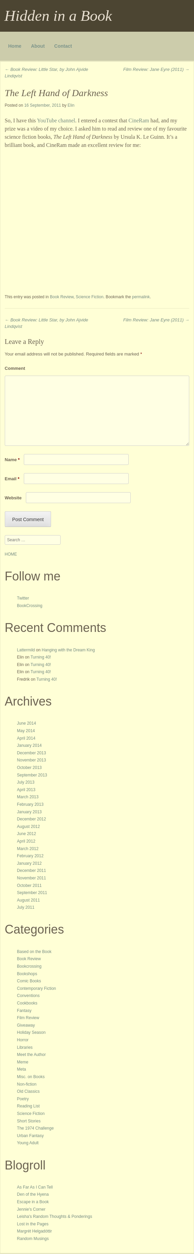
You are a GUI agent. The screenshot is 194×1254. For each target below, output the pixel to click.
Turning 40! (41, 657)
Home (14, 46)
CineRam (139, 120)
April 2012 (26, 841)
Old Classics (28, 1091)
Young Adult (28, 1142)
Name (12, 459)
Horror (23, 1040)
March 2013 (27, 797)
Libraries (25, 1047)
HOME (11, 554)
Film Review (28, 1017)
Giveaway (26, 1025)
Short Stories (29, 1121)
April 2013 (26, 789)
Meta (21, 1069)
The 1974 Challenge (35, 1128)
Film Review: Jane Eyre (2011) (156, 69)
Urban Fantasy (30, 1135)
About (38, 46)
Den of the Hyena (33, 1194)
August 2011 (28, 900)
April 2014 (26, 738)
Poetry (23, 1099)
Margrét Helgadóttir (34, 1231)
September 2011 (32, 892)
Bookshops (27, 973)
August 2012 (28, 826)
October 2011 (29, 885)
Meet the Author (31, 1054)
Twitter (23, 598)
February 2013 (30, 804)
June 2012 (26, 833)
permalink (141, 296)
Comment (15, 368)
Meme (22, 1062)
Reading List (28, 1106)
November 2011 (31, 878)
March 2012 (27, 848)
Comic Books (29, 981)
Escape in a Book (33, 1201)
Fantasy (24, 1010)
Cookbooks (27, 1003)
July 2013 (25, 782)
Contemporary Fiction (36, 988)
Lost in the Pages (33, 1224)
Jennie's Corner (31, 1209)
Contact (63, 46)
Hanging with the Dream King (68, 650)
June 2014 (26, 723)
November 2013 (31, 760)
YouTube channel (56, 120)
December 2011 (31, 870)
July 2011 (25, 907)
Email (12, 478)
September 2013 (32, 775)
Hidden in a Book (58, 15)
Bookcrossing (29, 966)
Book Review (62, 296)
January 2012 (29, 863)
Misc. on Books (31, 1076)
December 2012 (31, 819)
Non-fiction (26, 1084)
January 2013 (29, 812)
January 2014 (29, 745)
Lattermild (26, 650)
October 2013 (29, 767)
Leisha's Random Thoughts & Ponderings (54, 1216)
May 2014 (26, 730)
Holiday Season (31, 1032)
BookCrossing (30, 605)
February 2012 (30, 855)
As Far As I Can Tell (35, 1187)
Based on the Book (34, 951)
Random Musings (33, 1238)
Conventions (28, 995)
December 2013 (31, 753)
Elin (71, 105)
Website (13, 497)
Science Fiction (89, 296)
